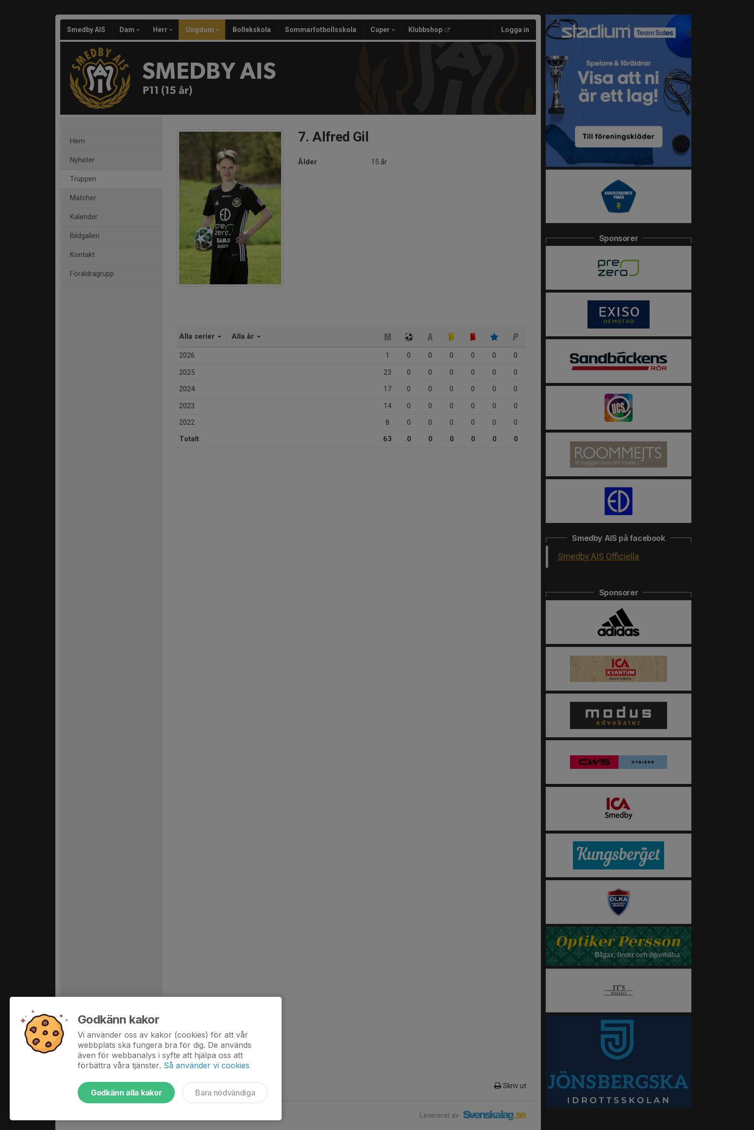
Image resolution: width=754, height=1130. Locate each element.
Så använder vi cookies (207, 1065)
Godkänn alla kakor (126, 1092)
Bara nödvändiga (225, 1092)
